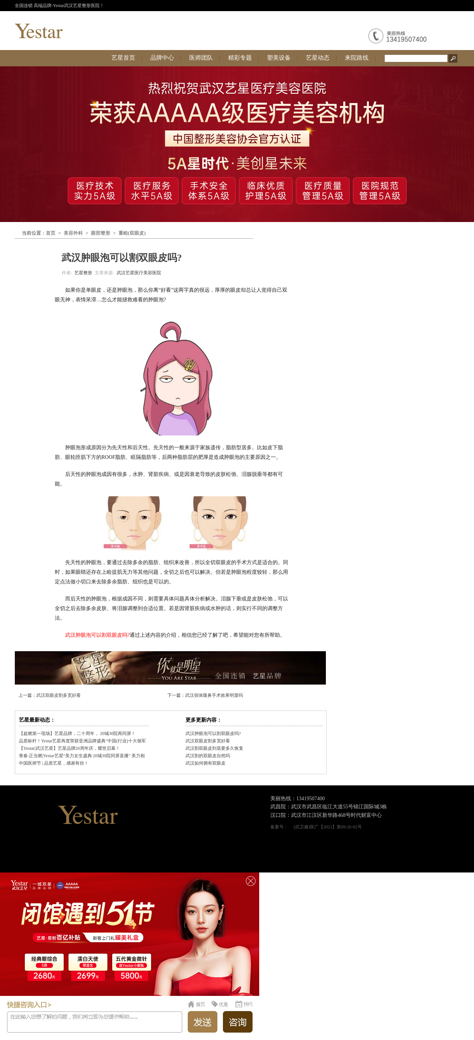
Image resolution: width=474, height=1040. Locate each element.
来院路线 (356, 57)
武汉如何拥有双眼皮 (206, 763)
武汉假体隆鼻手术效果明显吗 (214, 695)
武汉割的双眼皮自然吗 (208, 755)
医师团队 (201, 57)
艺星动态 (318, 57)
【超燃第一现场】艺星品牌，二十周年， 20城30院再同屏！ (77, 733)
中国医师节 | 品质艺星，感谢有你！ (54, 763)
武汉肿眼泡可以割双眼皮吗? (213, 733)
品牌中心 (162, 57)
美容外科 (73, 233)
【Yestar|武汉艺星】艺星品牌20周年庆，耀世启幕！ (69, 748)
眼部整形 (100, 233)
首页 (51, 233)
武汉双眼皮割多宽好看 (58, 695)
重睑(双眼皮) (132, 233)
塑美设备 (279, 57)
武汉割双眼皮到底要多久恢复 (214, 748)
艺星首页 (123, 57)
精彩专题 (240, 57)
